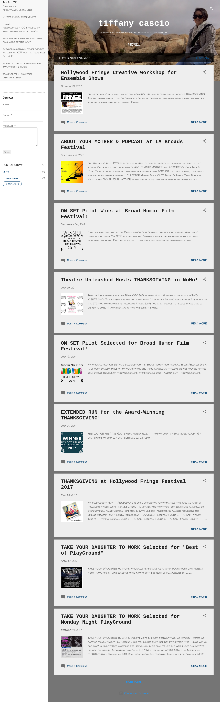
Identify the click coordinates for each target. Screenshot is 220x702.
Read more (199, 122)
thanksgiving (183, 44)
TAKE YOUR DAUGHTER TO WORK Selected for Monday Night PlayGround (120, 619)
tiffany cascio (133, 23)
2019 (6, 172)
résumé (135, 44)
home (77, 44)
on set (116, 44)
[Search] (211, 9)
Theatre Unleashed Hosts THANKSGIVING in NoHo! (129, 280)
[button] (205, 72)
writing (96, 44)
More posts (134, 681)
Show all (202, 58)
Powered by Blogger (134, 693)
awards (156, 44)
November (11, 178)
